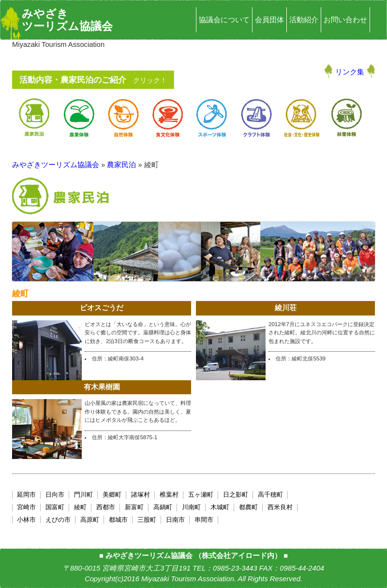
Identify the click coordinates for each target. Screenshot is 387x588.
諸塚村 (140, 494)
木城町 (219, 507)
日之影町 (235, 494)
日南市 (175, 519)
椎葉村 (169, 494)
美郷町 (112, 494)
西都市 (105, 507)
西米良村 (280, 507)
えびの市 (58, 519)
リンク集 (349, 72)
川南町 (191, 507)
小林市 (26, 519)
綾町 (80, 507)
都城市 (118, 519)
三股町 (146, 519)
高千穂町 (270, 494)
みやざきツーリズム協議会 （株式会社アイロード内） (193, 555)
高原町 (89, 519)
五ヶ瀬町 (200, 494)
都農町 (248, 507)
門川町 (83, 494)
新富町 (134, 507)
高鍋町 (162, 507)
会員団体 (269, 20)
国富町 (54, 507)
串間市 (203, 519)
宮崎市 (26, 507)
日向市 (54, 494)
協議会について (224, 20)
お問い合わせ (345, 20)
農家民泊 (121, 165)
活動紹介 (303, 20)
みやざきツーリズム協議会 (67, 19)
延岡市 (26, 494)
